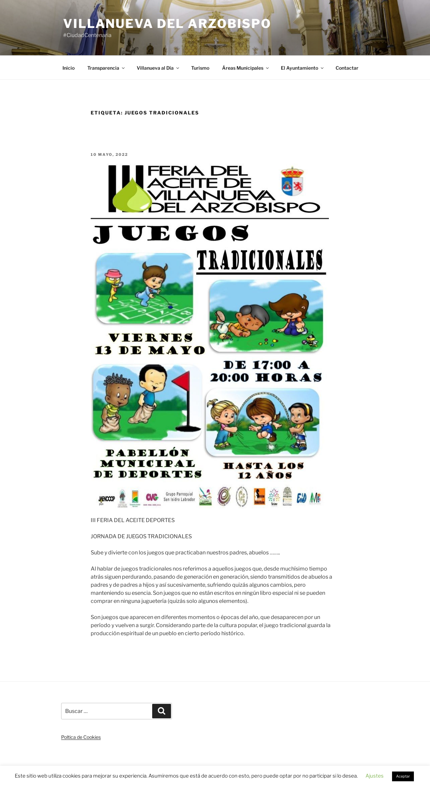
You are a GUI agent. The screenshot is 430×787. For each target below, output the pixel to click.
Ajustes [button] (375, 776)
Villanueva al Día (158, 68)
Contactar (347, 68)
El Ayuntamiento (303, 68)
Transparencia (106, 68)
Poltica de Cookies (81, 737)
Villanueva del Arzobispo (167, 23)
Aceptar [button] (403, 776)
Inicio (68, 68)
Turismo (200, 68)
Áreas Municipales (246, 68)
